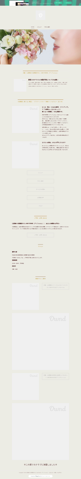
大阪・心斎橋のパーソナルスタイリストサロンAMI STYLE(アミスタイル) (56, 286)
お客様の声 (40, 197)
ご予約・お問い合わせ (40, 235)
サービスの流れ (40, 189)
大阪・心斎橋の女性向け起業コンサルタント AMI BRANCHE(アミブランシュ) (56, 376)
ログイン (68, 2)
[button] (32, 27)
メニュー (39, 27)
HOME (32, 27)
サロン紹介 (47, 27)
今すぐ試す (58, 2)
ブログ (40, 206)
